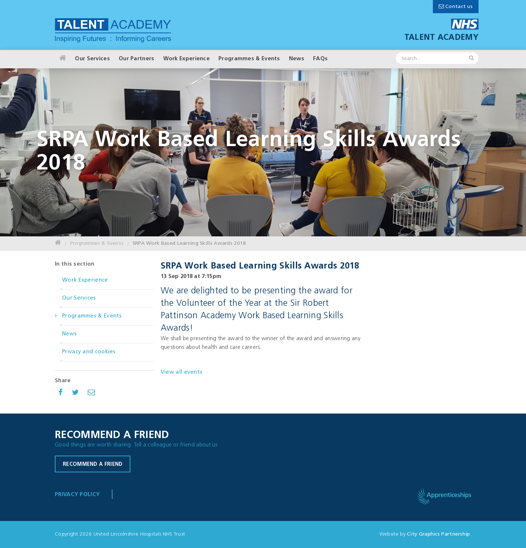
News (296, 59)
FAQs (320, 59)
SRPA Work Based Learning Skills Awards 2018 (189, 243)
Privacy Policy (77, 495)
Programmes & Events (249, 59)
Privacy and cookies (89, 352)
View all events (182, 372)
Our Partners (137, 59)
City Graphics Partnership (438, 534)
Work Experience (186, 59)
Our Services (92, 59)
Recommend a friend (92, 464)
